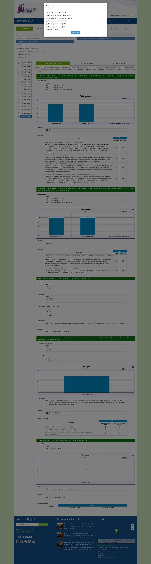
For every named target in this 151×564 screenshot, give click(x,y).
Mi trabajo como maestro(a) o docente (59, 15)
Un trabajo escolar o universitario (58, 21)
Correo (125, 2)
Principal (116, 2)
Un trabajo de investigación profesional (60, 18)
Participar (75, 33)
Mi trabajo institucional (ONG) (57, 24)
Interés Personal (53, 29)
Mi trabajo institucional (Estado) (57, 27)
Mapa (133, 2)
